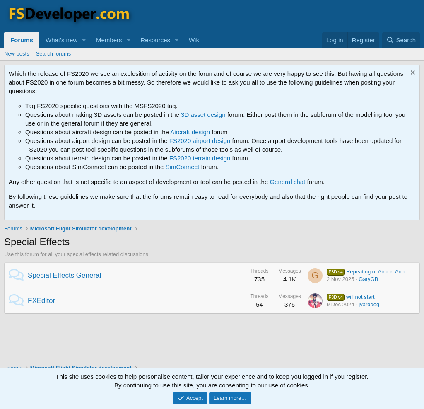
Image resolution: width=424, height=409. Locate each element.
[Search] (401, 40)
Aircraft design (190, 132)
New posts (16, 54)
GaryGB (368, 279)
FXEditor (41, 301)
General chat (287, 181)
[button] (84, 40)
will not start (351, 297)
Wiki (194, 40)
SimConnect (183, 166)
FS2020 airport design (200, 140)
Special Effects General (64, 275)
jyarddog (369, 304)
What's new (61, 40)
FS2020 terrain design (200, 158)
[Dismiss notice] (411, 73)
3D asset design (203, 114)
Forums (21, 40)
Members (109, 40)
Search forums (53, 54)
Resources (155, 40)
